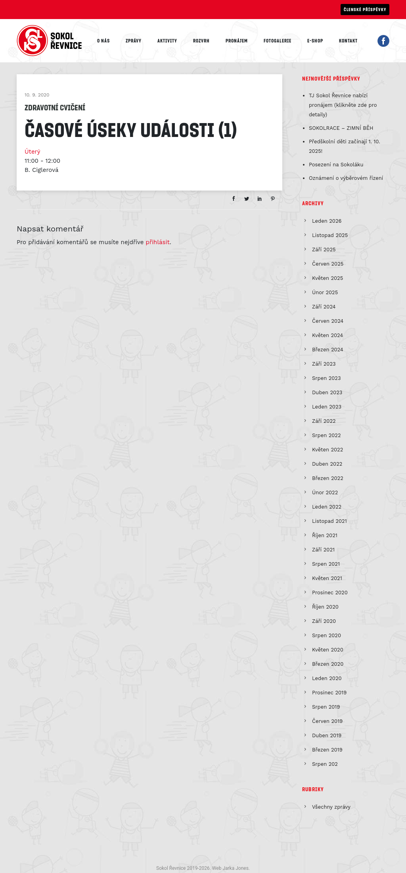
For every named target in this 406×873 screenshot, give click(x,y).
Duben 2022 (327, 464)
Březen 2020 (327, 664)
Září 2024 (324, 307)
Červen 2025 (327, 264)
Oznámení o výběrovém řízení (346, 178)
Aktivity (167, 41)
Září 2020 (324, 621)
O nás (103, 41)
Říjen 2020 (325, 607)
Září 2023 (324, 364)
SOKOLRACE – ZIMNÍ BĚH (341, 128)
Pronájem (237, 41)
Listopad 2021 (329, 521)
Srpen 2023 (326, 378)
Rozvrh (201, 41)
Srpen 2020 (326, 635)
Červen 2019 (327, 721)
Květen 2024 (327, 335)
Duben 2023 (327, 392)
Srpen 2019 (326, 707)
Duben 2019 (326, 735)
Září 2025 (324, 249)
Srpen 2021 (326, 564)
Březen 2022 (327, 478)
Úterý (32, 151)
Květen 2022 (327, 450)
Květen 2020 (327, 650)
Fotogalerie (277, 41)
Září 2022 (324, 421)
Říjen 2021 (324, 535)
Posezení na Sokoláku (336, 165)
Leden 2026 (326, 221)
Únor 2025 (325, 292)
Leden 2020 (327, 678)
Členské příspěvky (365, 9)
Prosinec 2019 (329, 693)
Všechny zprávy (331, 807)
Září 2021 (323, 550)
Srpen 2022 (326, 435)
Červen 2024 (327, 321)
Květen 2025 (327, 278)
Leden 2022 (326, 507)
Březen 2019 (327, 750)
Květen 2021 (327, 578)
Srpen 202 (325, 764)
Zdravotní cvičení (55, 107)
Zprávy (134, 41)
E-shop (315, 41)
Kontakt (348, 41)
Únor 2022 (325, 492)
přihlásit (158, 242)
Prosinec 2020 (330, 592)
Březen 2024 (327, 350)
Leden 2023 (326, 407)
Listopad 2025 (330, 235)
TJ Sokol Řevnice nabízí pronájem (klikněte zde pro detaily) (343, 105)
